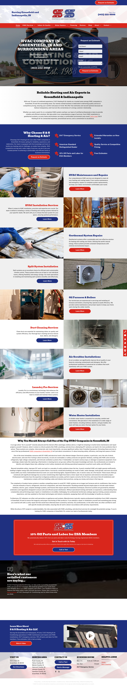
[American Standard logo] (36, 609)
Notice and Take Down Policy (72, 681)
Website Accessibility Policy (86, 681)
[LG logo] (90, 609)
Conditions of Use (61, 681)
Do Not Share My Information (49, 681)
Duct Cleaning (106, 664)
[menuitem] (17, 25)
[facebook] (56, 671)
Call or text (94, 116)
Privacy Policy (37, 681)
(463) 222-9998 (106, 14)
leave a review (12, 592)
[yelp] (59, 671)
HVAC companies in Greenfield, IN (41, 451)
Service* (81, 60)
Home (103, 662)
